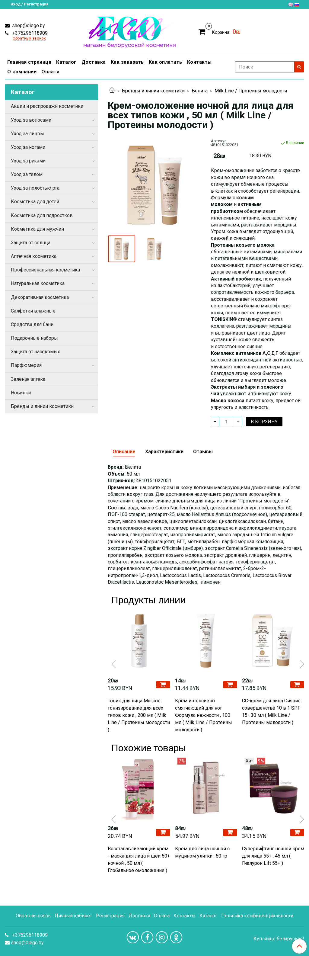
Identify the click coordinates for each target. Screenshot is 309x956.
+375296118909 (29, 33)
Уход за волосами (31, 120)
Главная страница (29, 62)
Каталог (66, 62)
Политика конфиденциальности (257, 916)
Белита (200, 91)
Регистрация (110, 916)
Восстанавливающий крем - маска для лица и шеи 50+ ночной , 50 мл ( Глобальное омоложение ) (139, 859)
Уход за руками (28, 161)
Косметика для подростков (42, 215)
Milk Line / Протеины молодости (251, 91)
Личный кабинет (73, 916)
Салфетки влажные (33, 311)
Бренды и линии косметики (153, 91)
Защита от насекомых (35, 351)
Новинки (21, 393)
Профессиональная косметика (45, 270)
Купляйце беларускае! (278, 938)
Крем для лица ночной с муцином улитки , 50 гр (202, 852)
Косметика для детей (35, 201)
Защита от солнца (30, 242)
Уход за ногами (28, 147)
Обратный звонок (29, 38)
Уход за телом (27, 174)
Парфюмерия (26, 365)
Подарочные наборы (34, 338)
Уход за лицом (27, 133)
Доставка (93, 62)
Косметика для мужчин (37, 229)
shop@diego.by (28, 25)
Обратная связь (33, 916)
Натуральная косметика (38, 283)
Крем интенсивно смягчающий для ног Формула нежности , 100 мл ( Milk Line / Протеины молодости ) (203, 715)
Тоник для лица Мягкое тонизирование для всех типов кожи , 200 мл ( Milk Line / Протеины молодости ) (139, 715)
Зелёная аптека (28, 379)
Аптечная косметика (33, 256)
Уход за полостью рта (35, 188)
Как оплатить (165, 62)
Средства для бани (32, 324)
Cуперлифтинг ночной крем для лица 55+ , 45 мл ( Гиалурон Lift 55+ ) (273, 856)
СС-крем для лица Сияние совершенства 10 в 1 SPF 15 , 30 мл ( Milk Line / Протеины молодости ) (271, 711)
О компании (22, 72)
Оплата (50, 72)
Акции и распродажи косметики (47, 106)
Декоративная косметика (40, 297)
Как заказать (127, 62)
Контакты (199, 62)
